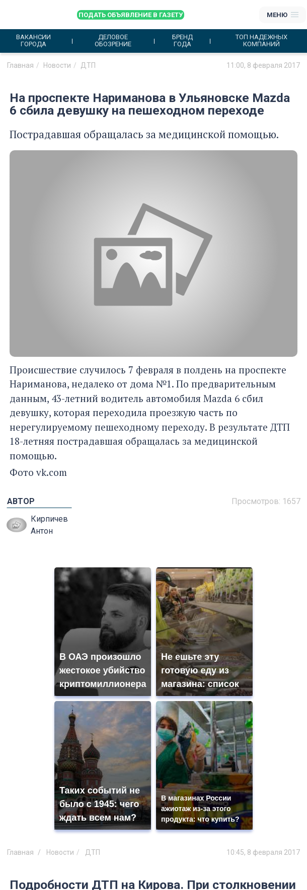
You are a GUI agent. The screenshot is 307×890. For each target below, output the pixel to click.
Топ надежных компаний (261, 41)
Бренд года (182, 41)
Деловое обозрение (113, 41)
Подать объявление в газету (131, 15)
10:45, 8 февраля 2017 (263, 852)
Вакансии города (33, 41)
